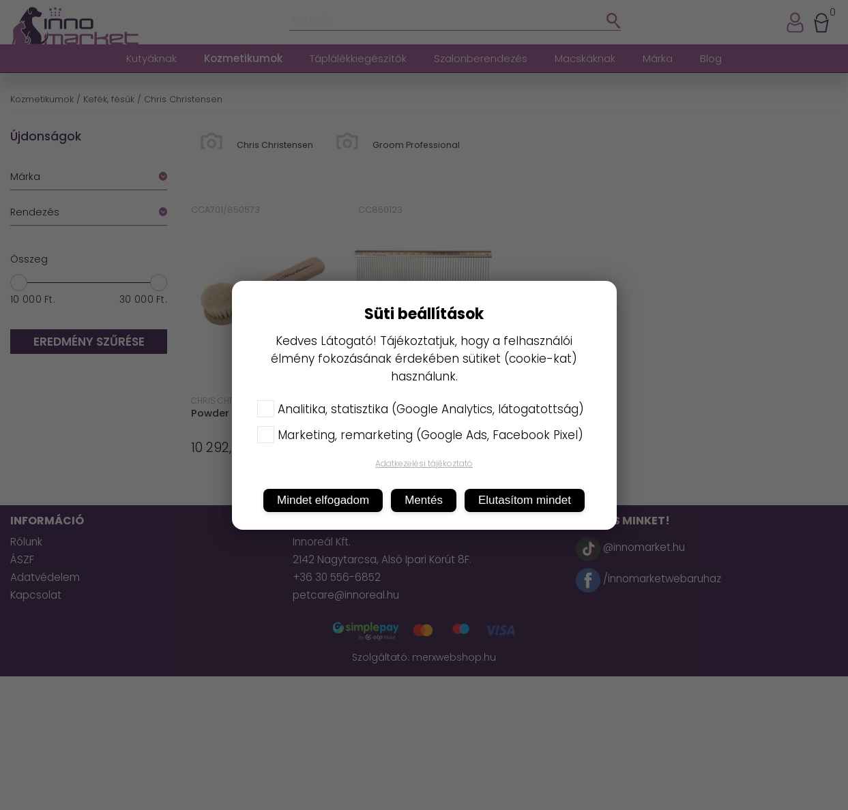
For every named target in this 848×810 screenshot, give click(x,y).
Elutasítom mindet (524, 500)
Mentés (424, 500)
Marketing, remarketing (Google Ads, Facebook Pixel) (420, 435)
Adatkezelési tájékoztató (424, 463)
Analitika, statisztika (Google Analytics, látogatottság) (420, 409)
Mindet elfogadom (323, 500)
